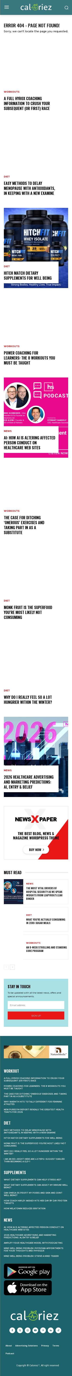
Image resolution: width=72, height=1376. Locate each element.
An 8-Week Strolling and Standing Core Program (46, 949)
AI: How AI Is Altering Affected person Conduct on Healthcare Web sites (29, 442)
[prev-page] (6, 967)
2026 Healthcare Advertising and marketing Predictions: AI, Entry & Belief (29, 782)
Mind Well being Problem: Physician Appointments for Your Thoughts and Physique (33, 1249)
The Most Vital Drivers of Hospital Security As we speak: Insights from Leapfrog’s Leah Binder (44, 893)
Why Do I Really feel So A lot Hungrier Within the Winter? (28, 699)
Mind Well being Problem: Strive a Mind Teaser (31, 1256)
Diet (7, 177)
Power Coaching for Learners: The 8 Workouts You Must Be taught (29, 358)
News (8, 431)
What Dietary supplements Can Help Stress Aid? (32, 1179)
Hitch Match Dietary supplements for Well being (28, 275)
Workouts (11, 92)
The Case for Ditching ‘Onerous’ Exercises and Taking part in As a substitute (24, 525)
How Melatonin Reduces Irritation (25, 1208)
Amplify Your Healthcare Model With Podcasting (33, 1243)
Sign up (36, 1015)
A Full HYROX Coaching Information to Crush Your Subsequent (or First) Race (27, 103)
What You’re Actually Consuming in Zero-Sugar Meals (45, 921)
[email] (36, 1005)
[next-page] (12, 967)
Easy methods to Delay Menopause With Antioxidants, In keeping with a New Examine (29, 188)
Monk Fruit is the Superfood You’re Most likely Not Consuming (28, 612)
